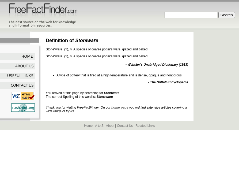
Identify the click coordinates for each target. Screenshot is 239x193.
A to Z (99, 126)
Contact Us (125, 126)
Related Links (145, 126)
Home (88, 126)
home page (119, 107)
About (110, 126)
